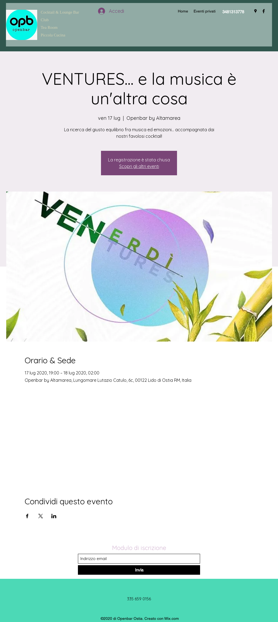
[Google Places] (255, 11)
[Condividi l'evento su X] (40, 516)
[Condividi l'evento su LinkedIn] (53, 516)
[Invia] (139, 570)
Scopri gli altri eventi (139, 166)
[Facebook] (263, 11)
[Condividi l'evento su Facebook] (27, 516)
